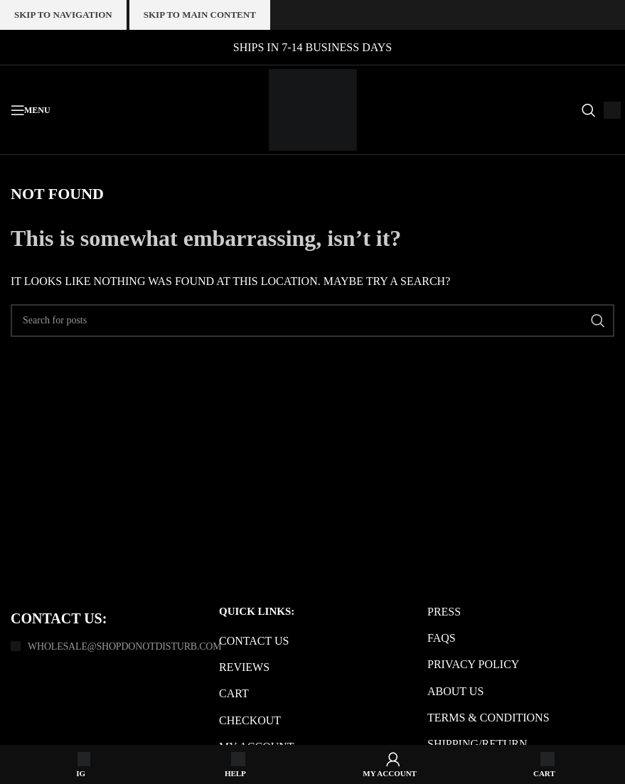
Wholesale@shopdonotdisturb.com (125, 646)
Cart (234, 693)
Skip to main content (200, 14)
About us (455, 691)
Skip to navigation (63, 14)
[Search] (586, 110)
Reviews (244, 667)
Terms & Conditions (488, 717)
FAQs (441, 638)
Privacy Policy (473, 664)
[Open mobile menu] (31, 110)
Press (444, 612)
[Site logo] (312, 108)
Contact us (254, 641)
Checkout (250, 720)
